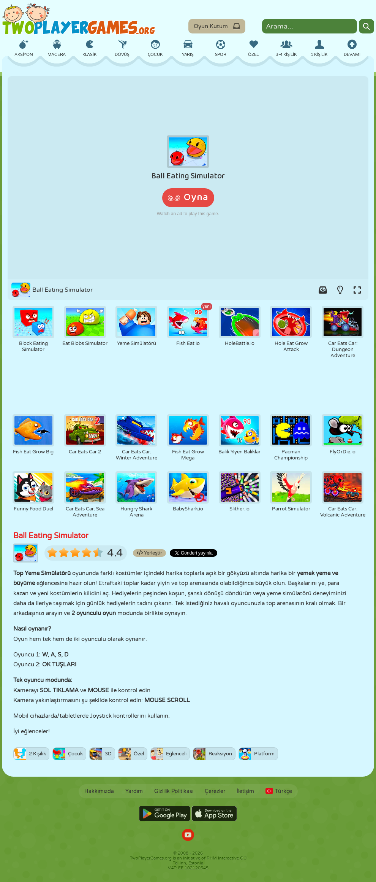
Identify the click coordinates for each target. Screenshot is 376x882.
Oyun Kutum (217, 26)
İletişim (245, 791)
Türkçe (278, 791)
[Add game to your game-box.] (322, 289)
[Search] (366, 26)
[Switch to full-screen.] (357, 289)
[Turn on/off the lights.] (340, 289)
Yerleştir (149, 553)
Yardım (134, 791)
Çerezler (215, 791)
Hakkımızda (99, 791)
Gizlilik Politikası (173, 791)
